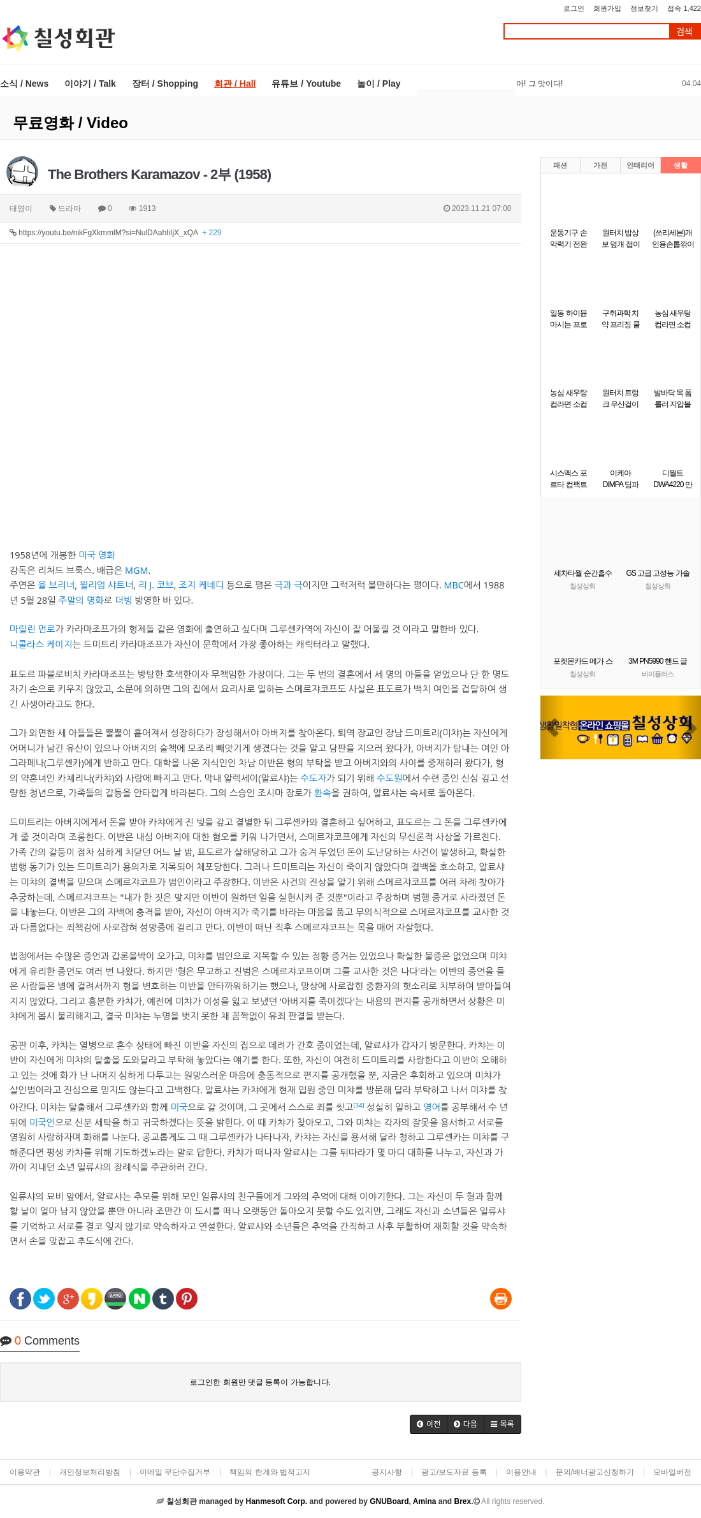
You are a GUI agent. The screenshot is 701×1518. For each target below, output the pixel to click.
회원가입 (607, 8)
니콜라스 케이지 (41, 644)
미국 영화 (96, 555)
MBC (453, 585)
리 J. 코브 (156, 585)
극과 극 (288, 585)
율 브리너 (56, 585)
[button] (428, 1424)
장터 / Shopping (165, 83)
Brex (462, 1501)
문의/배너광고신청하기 (595, 1472)
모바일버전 (672, 1472)
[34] (358, 1105)
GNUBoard (389, 1501)
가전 (600, 165)
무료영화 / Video (70, 122)
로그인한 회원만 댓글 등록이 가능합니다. (260, 1382)
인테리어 (640, 165)
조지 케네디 (201, 585)
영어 (431, 1107)
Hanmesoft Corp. (276, 1501)
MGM (136, 570)
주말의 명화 (80, 600)
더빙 (123, 600)
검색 (684, 31)
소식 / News (24, 83)
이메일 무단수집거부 (175, 1472)
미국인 (42, 1122)
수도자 (313, 778)
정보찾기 (644, 8)
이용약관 (25, 1472)
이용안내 (521, 1472)
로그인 (573, 8)
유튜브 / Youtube (306, 83)
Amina (425, 1501)
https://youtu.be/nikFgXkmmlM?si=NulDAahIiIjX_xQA (116, 232)
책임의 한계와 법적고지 (269, 1472)
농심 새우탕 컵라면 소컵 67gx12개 (568, 404)
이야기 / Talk (90, 83)
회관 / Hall (235, 83)
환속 (322, 793)
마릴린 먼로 (32, 629)
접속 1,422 (684, 8)
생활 (681, 165)
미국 (178, 1107)
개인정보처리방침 (89, 1472)
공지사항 (387, 1472)
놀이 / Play (378, 83)
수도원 (390, 778)
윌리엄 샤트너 (107, 585)
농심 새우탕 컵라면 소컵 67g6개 (672, 324)
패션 (560, 165)
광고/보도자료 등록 (454, 1472)
